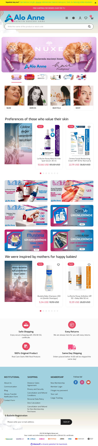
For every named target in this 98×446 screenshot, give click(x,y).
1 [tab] (40, 173)
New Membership (58, 383)
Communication (10, 387)
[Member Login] (80, 18)
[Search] (49, 26)
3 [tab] (46, 173)
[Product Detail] (40, 126)
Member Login (56, 387)
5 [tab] (52, 173)
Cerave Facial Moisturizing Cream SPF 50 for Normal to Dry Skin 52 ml (79, 160)
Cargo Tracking (57, 398)
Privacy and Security (35, 389)
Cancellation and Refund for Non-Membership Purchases (37, 409)
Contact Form (9, 400)
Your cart (54, 394)
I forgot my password (59, 390)
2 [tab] (43, 173)
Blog (6, 390)
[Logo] (25, 18)
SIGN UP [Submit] (66, 422)
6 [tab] (54, 173)
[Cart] (91, 18)
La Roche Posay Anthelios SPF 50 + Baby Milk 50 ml (80, 297)
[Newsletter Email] (38, 422)
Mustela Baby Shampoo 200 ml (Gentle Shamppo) (49, 297)
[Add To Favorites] (58, 127)
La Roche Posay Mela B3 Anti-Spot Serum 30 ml (49, 160)
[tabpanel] (49, 58)
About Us (7, 383)
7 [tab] (57, 173)
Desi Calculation (33, 403)
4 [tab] (49, 173)
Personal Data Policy (35, 399)
